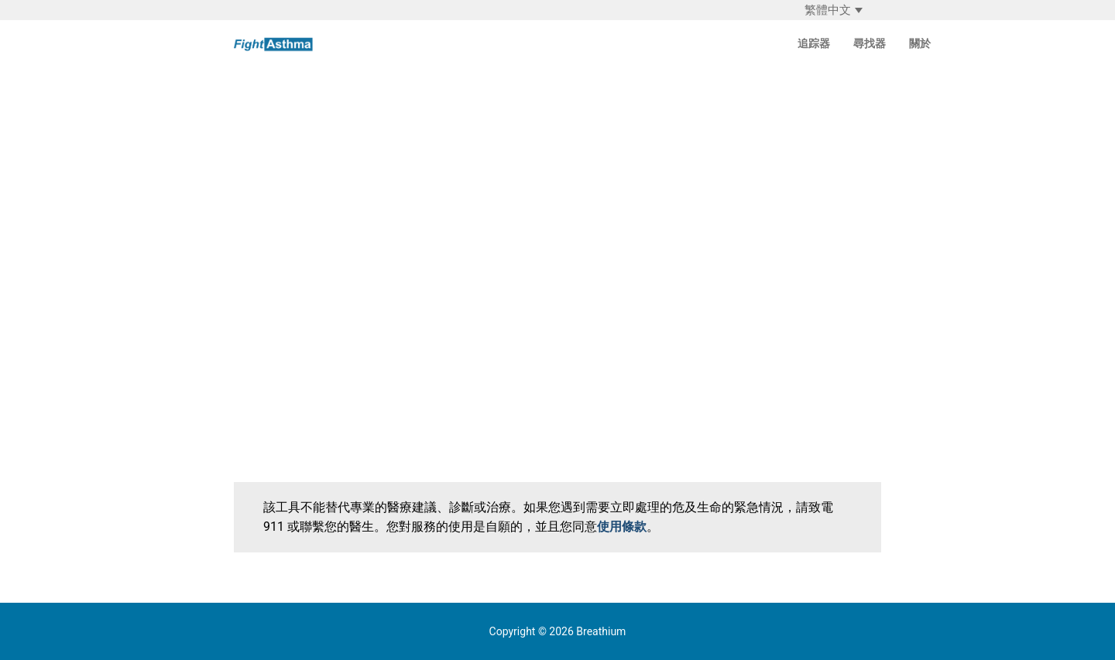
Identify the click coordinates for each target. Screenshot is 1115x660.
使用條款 (622, 526)
